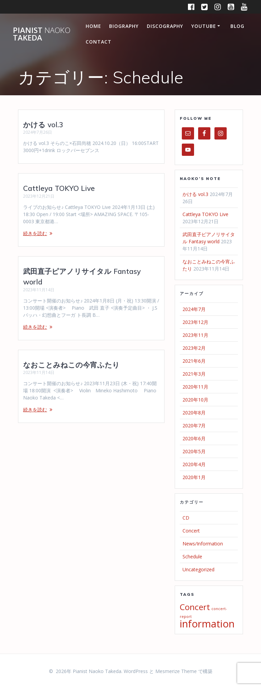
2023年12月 (195, 322)
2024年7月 (194, 309)
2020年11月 (195, 386)
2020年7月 (194, 425)
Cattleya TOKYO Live (59, 188)
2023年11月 (195, 335)
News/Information (202, 543)
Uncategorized (198, 569)
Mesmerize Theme (176, 671)
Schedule (192, 556)
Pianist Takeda (41, 34)
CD (185, 517)
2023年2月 (194, 348)
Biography (124, 26)
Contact (98, 41)
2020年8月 (194, 412)
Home (93, 26)
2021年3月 (194, 374)
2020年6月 (194, 438)
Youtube (203, 26)
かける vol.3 (43, 124)
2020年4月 (194, 464)
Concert (191, 530)
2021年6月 (194, 361)
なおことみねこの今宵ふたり (71, 364)
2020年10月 (195, 399)
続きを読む (35, 233)
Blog (237, 26)
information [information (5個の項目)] (207, 623)
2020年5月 (194, 451)
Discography (165, 26)
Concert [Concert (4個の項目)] (195, 606)
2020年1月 (194, 477)
